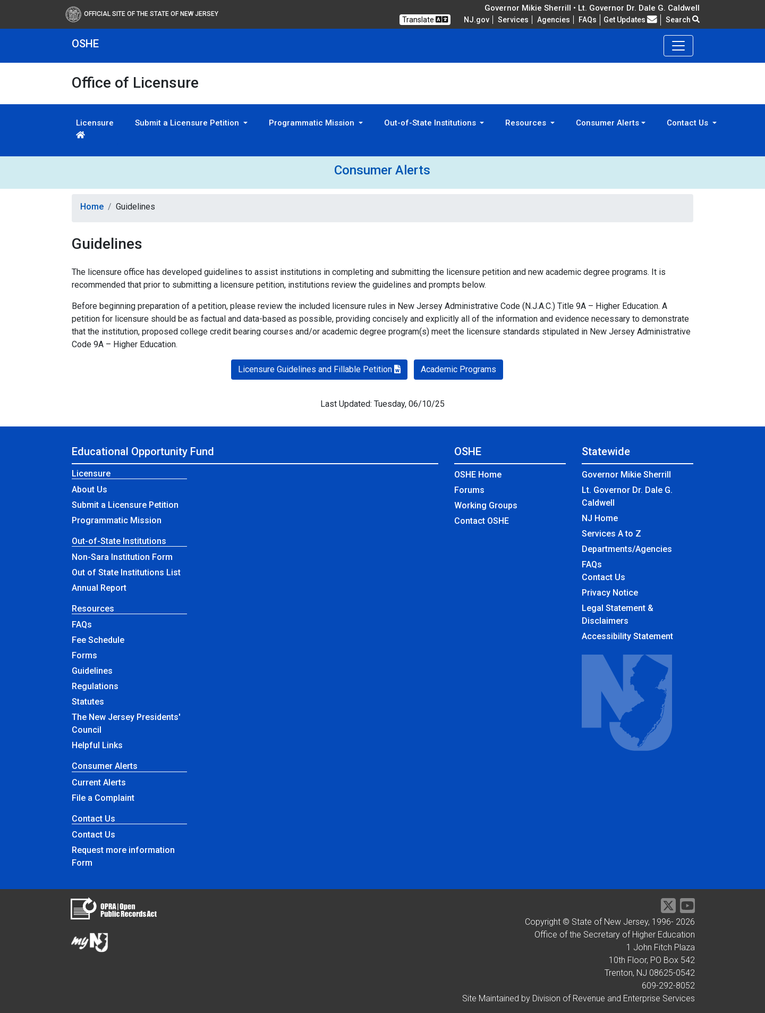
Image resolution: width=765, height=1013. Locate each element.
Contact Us (93, 835)
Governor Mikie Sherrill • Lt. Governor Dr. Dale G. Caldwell (592, 8)
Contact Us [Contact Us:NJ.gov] (603, 577)
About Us (89, 489)
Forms (84, 655)
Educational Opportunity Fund (143, 451)
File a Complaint (103, 798)
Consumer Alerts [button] (607, 123)
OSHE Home (478, 475)
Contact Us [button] (688, 123)
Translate (425, 19)
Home (92, 207)
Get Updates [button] (630, 19)
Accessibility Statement (627, 636)
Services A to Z (611, 534)
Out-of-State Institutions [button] (431, 123)
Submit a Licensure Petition (125, 505)
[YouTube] (687, 909)
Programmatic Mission (117, 520)
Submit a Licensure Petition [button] (188, 123)
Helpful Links (97, 745)
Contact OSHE (481, 521)
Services (513, 19)
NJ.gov (476, 19)
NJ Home (600, 518)
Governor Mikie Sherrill (626, 475)
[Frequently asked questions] (588, 19)
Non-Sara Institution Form (122, 557)
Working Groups (485, 505)
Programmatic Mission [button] (312, 123)
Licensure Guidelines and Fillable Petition (319, 369)
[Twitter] (668, 909)
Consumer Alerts (382, 170)
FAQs (82, 624)
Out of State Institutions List (126, 572)
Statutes (88, 702)
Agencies (553, 19)
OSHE (85, 43)
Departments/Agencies (627, 549)
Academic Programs (458, 369)
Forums (469, 490)
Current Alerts (99, 782)
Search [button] (683, 19)
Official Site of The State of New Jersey (141, 14)
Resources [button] (526, 123)
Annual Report (99, 588)
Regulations (95, 686)
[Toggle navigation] (678, 45)
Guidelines (92, 671)
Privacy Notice (610, 593)
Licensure (95, 128)
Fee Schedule (98, 640)
